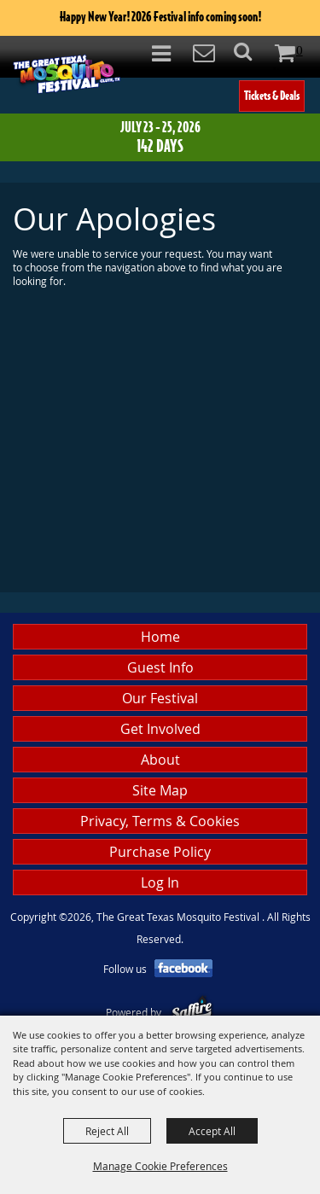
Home (160, 636)
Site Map (160, 790)
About (160, 759)
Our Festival (160, 698)
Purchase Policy (160, 851)
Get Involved (160, 728)
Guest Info (160, 667)
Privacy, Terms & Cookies (160, 821)
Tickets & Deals (272, 95)
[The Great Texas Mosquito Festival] (66, 73)
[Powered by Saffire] (191, 1012)
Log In (160, 882)
